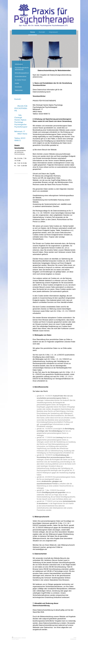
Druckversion (16, 637)
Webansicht (73, 639)
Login (75, 637)
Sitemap (24, 637)
